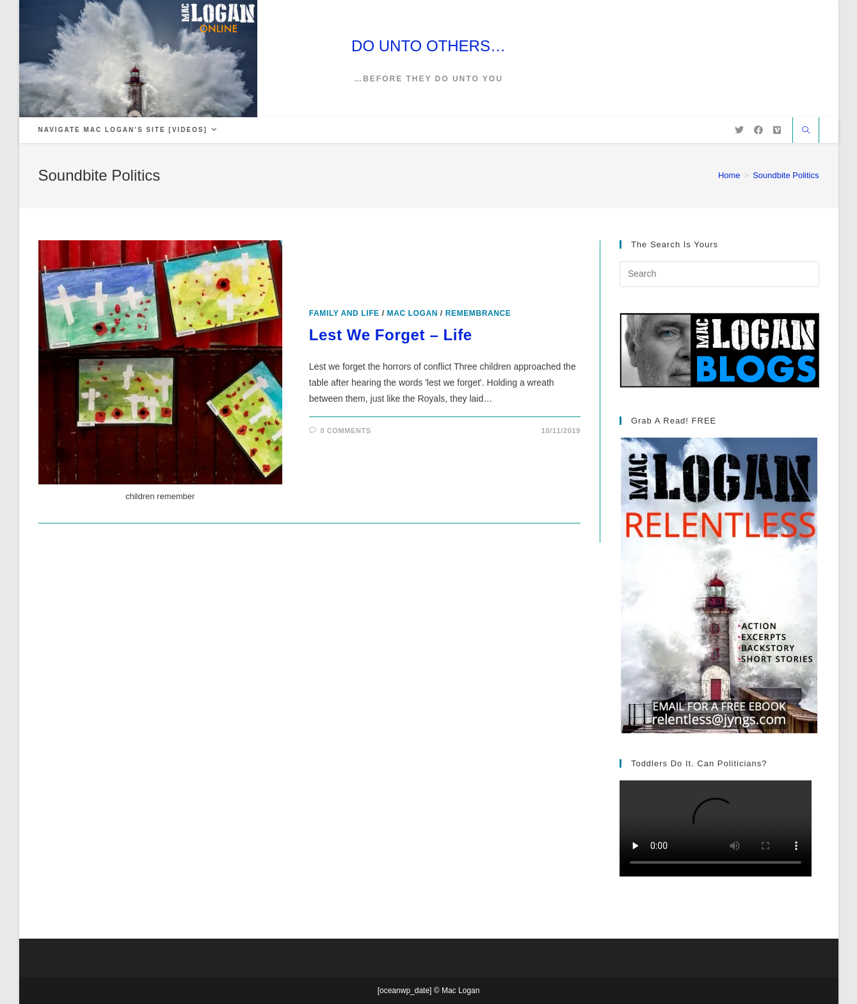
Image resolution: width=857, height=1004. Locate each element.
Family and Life (344, 313)
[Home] (729, 175)
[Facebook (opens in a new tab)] (758, 130)
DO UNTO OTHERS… (428, 45)
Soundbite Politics (786, 175)
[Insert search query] (719, 274)
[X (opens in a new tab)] (739, 130)
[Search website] (806, 131)
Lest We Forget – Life (390, 334)
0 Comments (345, 430)
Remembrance (478, 313)
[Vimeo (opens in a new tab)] (777, 130)
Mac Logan (412, 313)
